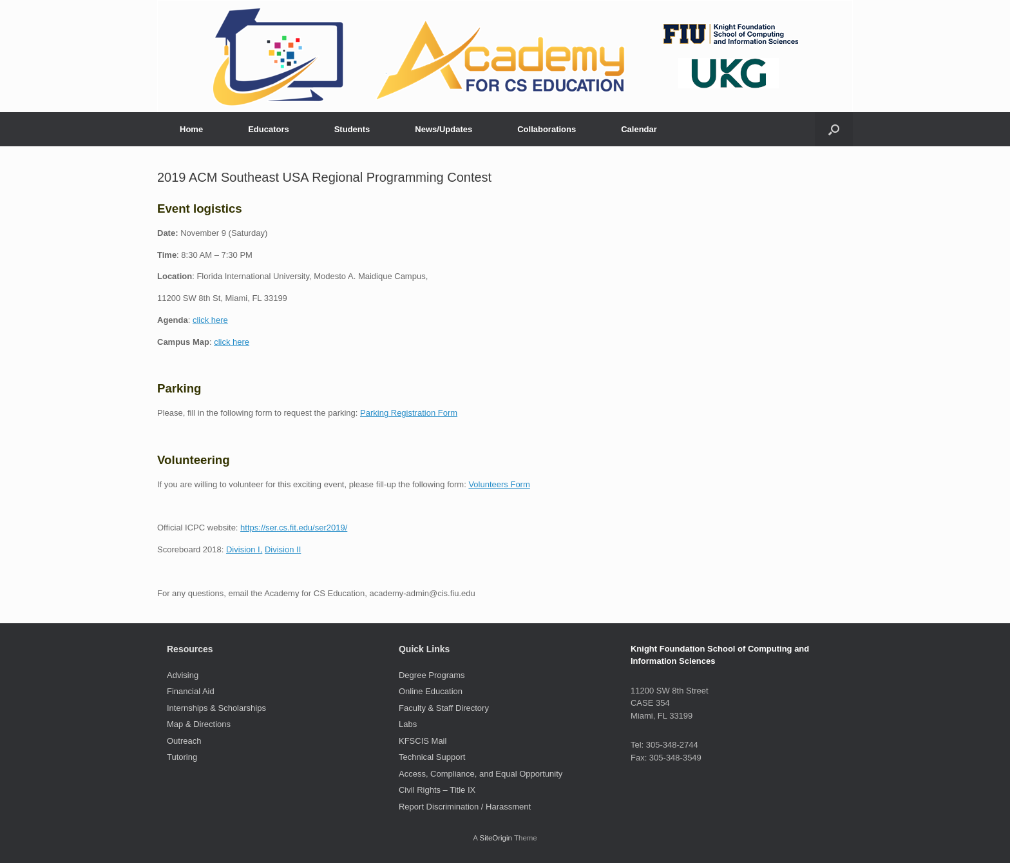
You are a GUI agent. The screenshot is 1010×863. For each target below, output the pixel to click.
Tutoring (182, 757)
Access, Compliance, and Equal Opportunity (480, 774)
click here (210, 320)
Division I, (244, 549)
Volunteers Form (498, 484)
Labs (408, 724)
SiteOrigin (495, 838)
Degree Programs (432, 675)
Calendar (639, 129)
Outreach (184, 741)
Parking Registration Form (408, 413)
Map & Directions (199, 724)
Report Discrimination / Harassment (465, 806)
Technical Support (432, 757)
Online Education (430, 691)
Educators (268, 129)
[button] (834, 129)
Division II (283, 549)
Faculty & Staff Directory (444, 708)
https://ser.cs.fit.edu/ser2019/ (293, 527)
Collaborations (546, 129)
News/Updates (443, 129)
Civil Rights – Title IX (437, 790)
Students (352, 129)
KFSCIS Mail (422, 741)
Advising (182, 675)
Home (191, 129)
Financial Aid (190, 691)
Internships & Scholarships (216, 708)
